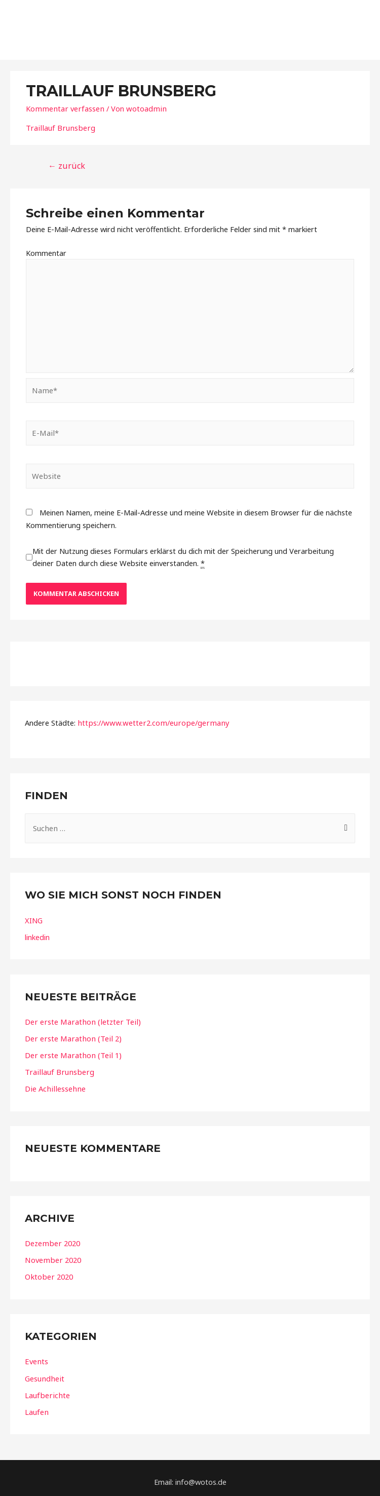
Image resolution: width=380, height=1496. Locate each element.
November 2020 (52, 1253)
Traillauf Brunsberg (58, 125)
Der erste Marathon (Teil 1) (71, 1049)
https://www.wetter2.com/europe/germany (150, 718)
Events (36, 1354)
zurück (66, 162)
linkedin (37, 931)
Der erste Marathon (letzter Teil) (80, 1016)
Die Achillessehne (53, 1082)
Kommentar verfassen (63, 105)
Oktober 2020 (48, 1270)
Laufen (36, 1404)
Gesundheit (44, 1371)
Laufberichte (46, 1387)
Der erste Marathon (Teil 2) (71, 1032)
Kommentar (46, 249)
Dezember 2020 (52, 1236)
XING (34, 914)
